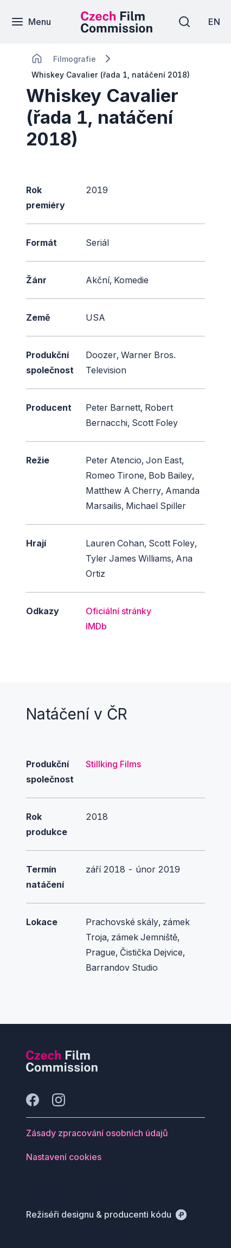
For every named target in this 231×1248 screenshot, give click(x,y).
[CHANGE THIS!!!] (37, 58)
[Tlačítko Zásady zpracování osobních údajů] (97, 1132)
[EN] (214, 22)
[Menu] (31, 22)
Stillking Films (113, 764)
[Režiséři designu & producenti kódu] (106, 1214)
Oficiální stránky (118, 611)
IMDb (96, 626)
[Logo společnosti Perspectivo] (62, 1068)
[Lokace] (74, 59)
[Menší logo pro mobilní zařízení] (116, 29)
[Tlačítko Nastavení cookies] (63, 1156)
